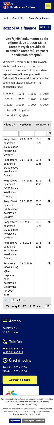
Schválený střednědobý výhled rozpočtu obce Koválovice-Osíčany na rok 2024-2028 (11, 279)
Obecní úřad (18, 18)
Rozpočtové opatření (18, 110)
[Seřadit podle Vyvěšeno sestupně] (21, 128)
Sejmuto (41, 124)
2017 (33, 93)
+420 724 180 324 (13, 352)
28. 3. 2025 (26, 201)
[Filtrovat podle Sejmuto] (40, 133)
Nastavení (40, 421)
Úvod (5, 18)
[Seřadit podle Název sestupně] (14, 124)
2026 (46, 104)
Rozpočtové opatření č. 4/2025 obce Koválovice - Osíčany (11, 188)
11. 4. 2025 (26, 180)
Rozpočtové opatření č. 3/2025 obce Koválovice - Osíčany (11, 209)
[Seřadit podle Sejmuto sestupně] (37, 128)
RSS (45, 27)
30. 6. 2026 (39, 141)
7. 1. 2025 (25, 242)
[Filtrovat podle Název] (11, 133)
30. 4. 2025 (26, 159)
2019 (9, 99)
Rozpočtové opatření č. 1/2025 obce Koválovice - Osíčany (11, 250)
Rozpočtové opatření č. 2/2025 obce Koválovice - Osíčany (11, 229)
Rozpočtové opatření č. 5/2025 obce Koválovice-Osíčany (11, 167)
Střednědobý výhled (17, 115)
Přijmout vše (15, 421)
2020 (21, 99)
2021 (34, 99)
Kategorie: (8, 93)
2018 (46, 93)
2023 (9, 104)
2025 (34, 104)
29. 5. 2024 (26, 263)
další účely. (33, 405)
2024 (21, 104)
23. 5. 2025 (26, 139)
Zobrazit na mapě (19, 379)
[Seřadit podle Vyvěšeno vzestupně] (21, 127)
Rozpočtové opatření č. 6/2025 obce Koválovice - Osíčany (11, 147)
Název (8, 124)
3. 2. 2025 (25, 222)
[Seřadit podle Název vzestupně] (14, 123)
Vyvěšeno (27, 124)
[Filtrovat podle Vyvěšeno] (27, 133)
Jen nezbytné (28, 421)
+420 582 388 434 (13, 348)
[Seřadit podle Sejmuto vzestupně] (37, 127)
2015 (21, 93)
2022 (46, 99)
